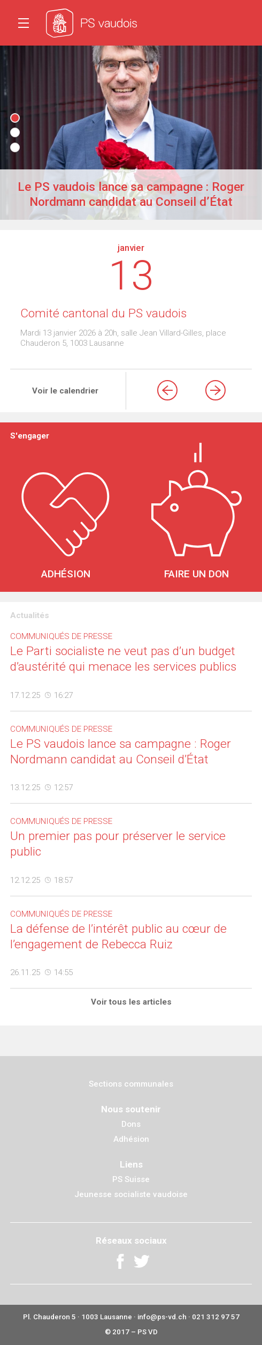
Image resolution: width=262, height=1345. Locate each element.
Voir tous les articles (131, 1002)
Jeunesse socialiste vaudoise (131, 1194)
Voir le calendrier (65, 391)
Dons (131, 1124)
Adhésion (131, 1139)
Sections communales (131, 1084)
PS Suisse (131, 1179)
